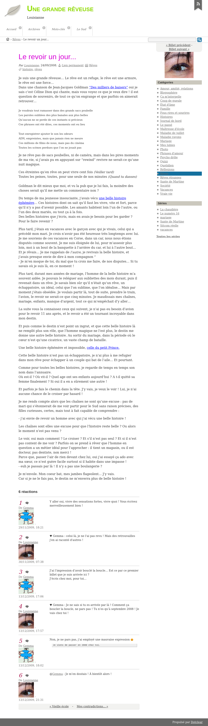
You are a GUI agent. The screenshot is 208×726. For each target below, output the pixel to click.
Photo (164, 149)
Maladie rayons (170, 137)
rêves (38, 69)
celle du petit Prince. (103, 348)
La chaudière (169, 209)
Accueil (8, 39)
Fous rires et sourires (174, 112)
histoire (27, 69)
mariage (165, 217)
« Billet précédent (178, 45)
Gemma (28, 507)
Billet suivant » (179, 49)
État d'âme (167, 104)
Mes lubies (167, 145)
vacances (166, 229)
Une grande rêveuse (60, 8)
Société (165, 185)
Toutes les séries (168, 236)
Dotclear (197, 722)
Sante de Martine (172, 181)
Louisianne (31, 65)
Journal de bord (171, 120)
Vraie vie (166, 193)
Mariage (166, 141)
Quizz (164, 161)
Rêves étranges (170, 177)
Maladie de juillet (172, 133)
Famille (165, 108)
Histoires (166, 116)
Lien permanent (73, 65)
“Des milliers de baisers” (108, 87)
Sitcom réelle (169, 225)
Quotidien (167, 165)
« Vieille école (59, 706)
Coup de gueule (171, 100)
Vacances (166, 189)
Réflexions (167, 169)
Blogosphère (168, 92)
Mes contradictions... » (92, 706)
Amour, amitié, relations (176, 88)
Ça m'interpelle (170, 96)
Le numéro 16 (169, 213)
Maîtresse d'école (172, 128)
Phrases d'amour (171, 153)
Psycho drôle (169, 157)
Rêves (17, 39)
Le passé (166, 124)
